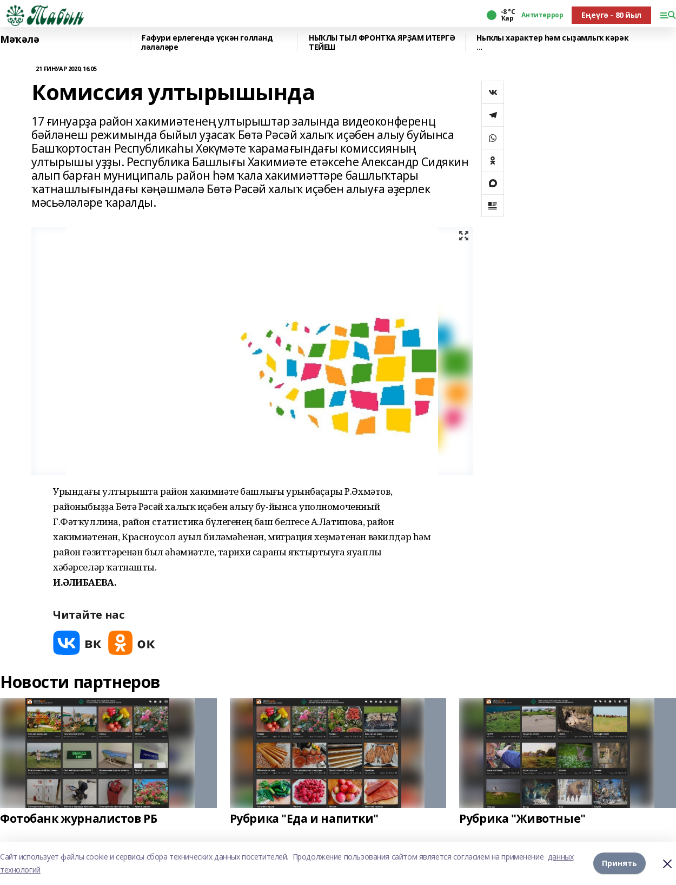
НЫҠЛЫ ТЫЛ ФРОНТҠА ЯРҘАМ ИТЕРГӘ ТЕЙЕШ (382, 42)
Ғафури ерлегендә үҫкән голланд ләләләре (207, 42)
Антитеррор (542, 15)
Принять (619, 863)
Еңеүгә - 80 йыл (611, 15)
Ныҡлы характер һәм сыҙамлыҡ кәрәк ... (552, 42)
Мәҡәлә (19, 39)
